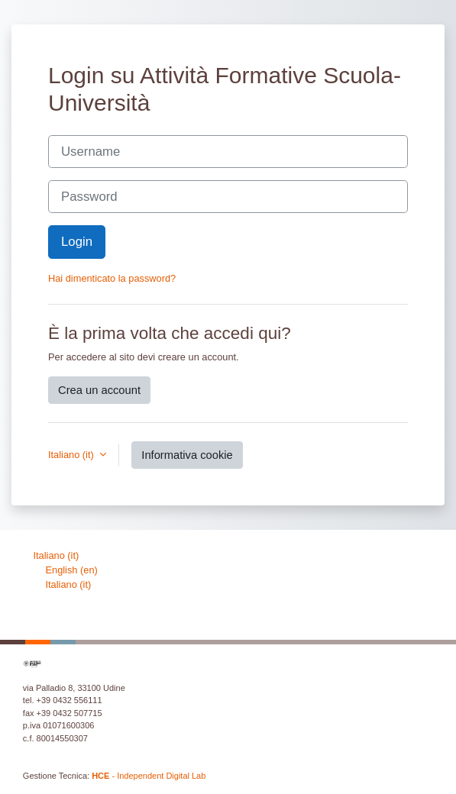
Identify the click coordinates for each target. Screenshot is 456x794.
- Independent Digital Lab (148, 775)
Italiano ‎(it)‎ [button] (72, 454)
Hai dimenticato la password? (112, 278)
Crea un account (99, 390)
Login (76, 241)
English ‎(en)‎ (72, 570)
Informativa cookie (186, 455)
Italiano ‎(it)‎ (56, 555)
